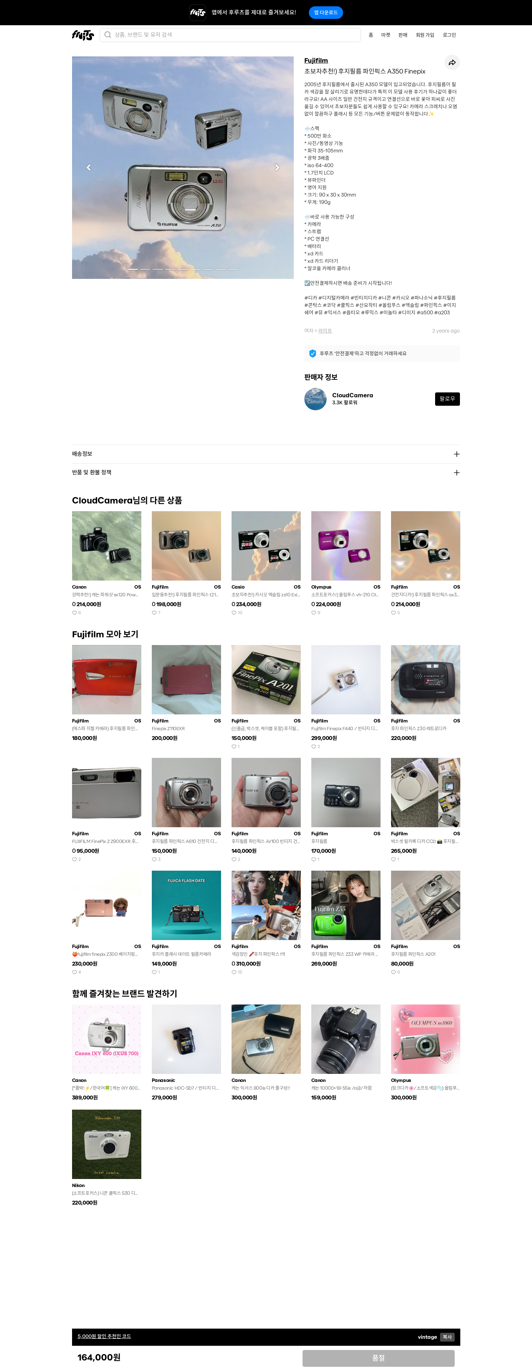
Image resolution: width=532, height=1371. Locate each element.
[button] (88, 167)
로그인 (449, 35)
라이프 (325, 331)
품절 (378, 1358)
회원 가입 (425, 35)
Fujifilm (316, 60)
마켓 (385, 35)
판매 (402, 35)
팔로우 (447, 399)
